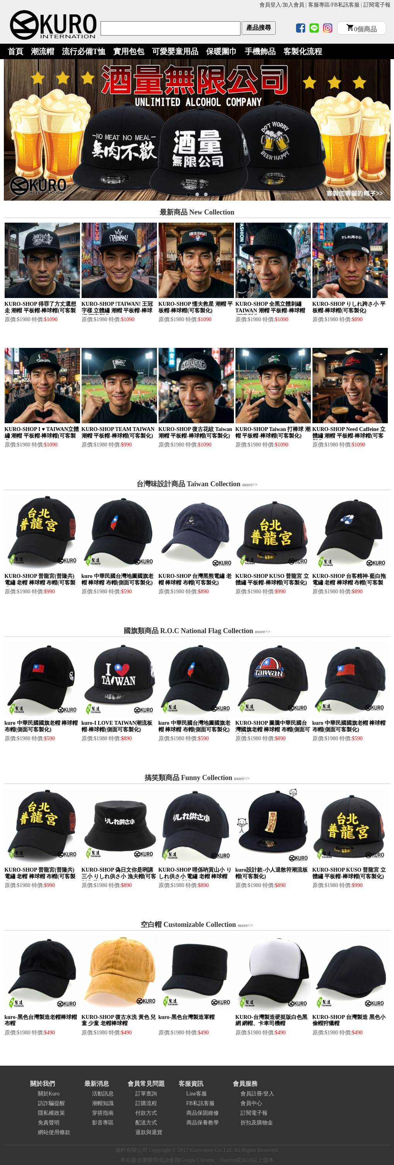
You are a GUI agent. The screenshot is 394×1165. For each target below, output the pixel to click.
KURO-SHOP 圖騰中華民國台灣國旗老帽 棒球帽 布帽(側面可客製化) (272, 729)
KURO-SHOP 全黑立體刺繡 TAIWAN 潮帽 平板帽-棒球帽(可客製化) (270, 310)
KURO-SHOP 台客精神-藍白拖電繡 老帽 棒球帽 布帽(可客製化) (349, 582)
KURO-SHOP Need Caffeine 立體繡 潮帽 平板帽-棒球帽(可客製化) (348, 435)
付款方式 (146, 1113)
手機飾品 (260, 51)
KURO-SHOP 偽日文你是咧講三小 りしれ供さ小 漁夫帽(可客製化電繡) (119, 876)
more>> (250, 484)
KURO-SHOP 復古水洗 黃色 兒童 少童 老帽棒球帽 (119, 1020)
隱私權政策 (51, 1113)
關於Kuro (49, 1094)
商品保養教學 (202, 1123)
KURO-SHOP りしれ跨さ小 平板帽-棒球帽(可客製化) (348, 307)
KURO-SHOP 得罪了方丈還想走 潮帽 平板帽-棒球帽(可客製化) (41, 310)
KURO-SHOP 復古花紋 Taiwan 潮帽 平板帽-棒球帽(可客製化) (195, 432)
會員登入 (270, 5)
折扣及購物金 (256, 1123)
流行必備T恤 (84, 51)
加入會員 (293, 5)
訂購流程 (146, 1103)
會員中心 (251, 1103)
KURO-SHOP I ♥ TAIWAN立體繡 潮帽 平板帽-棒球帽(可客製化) (42, 435)
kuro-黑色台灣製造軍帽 (187, 1017)
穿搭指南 (103, 1113)
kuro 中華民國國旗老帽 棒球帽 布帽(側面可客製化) (41, 726)
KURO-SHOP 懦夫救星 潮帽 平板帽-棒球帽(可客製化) (196, 307)
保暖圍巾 (221, 51)
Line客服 (196, 1094)
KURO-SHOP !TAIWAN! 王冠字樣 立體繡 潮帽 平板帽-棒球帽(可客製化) (117, 310)
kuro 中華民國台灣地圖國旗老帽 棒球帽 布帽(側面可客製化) (118, 579)
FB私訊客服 (345, 5)
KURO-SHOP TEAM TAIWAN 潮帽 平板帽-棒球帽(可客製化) (118, 432)
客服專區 (319, 5)
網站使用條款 (54, 1132)
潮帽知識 (103, 1103)
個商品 (361, 29)
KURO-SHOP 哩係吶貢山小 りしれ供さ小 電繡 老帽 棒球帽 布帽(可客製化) (195, 876)
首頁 (15, 51)
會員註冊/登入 (257, 1094)
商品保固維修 (202, 1113)
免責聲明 (49, 1123)
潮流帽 (42, 51)
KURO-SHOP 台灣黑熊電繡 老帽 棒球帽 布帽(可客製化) (195, 579)
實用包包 (128, 51)
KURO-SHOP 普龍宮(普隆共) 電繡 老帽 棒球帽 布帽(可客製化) (40, 582)
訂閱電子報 (377, 5)
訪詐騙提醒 (51, 1103)
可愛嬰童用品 (175, 51)
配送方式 (146, 1123)
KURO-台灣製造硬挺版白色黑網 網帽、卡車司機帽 (271, 1020)
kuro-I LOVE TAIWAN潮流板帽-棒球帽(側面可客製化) (117, 726)
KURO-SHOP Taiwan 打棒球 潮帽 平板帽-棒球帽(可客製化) (272, 432)
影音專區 (103, 1123)
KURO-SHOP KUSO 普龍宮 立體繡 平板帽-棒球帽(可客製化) (272, 579)
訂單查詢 (146, 1094)
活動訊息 (103, 1094)
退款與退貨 (148, 1132)
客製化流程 (302, 51)
